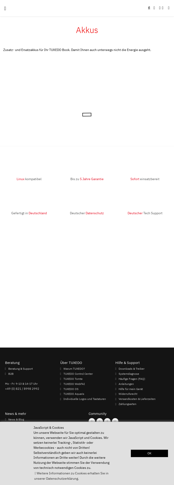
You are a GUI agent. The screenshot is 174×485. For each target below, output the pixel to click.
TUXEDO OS (70, 389)
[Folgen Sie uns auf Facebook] (92, 421)
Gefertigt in (29, 213)
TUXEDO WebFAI (74, 384)
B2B (11, 373)
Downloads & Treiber (131, 368)
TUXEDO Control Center (78, 373)
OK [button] (149, 453)
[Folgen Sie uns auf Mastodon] (107, 421)
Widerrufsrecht (128, 394)
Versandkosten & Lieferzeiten (137, 399)
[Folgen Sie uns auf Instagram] (99, 421)
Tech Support (145, 213)
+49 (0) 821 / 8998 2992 (22, 389)
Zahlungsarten (127, 404)
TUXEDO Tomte (73, 379)
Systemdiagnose (129, 373)
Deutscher (87, 213)
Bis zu (87, 179)
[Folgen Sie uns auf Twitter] (115, 421)
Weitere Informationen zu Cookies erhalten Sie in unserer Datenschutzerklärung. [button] (71, 476)
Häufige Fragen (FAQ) (132, 379)
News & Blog (16, 419)
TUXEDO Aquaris (73, 394)
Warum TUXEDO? (74, 368)
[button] (168, 8)
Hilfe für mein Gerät (131, 389)
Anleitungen (126, 384)
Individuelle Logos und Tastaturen (84, 399)
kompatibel (29, 179)
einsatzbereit (144, 179)
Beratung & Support (20, 368)
